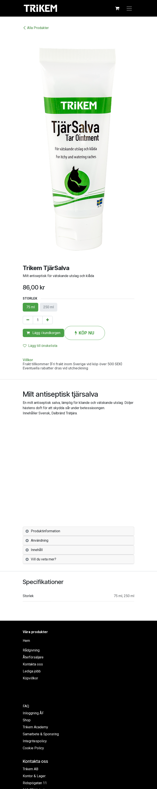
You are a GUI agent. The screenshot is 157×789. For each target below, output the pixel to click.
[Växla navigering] (129, 8)
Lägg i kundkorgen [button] (43, 333)
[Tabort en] (28, 320)
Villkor (28, 360)
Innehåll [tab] (37, 550)
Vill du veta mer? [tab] (43, 559)
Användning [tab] (39, 540)
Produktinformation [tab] (45, 531)
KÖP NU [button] (84, 333)
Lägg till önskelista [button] (40, 346)
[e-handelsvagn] (117, 8)
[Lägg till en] (47, 320)
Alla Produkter (36, 28)
